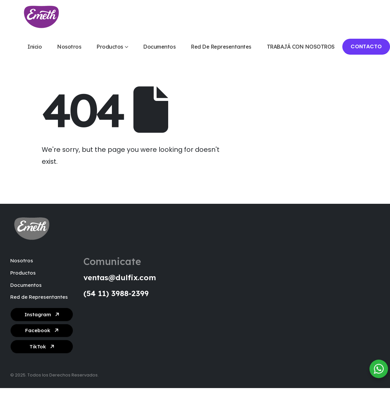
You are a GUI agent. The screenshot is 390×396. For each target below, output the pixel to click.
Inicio (34, 46)
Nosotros (69, 46)
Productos (110, 46)
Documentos (159, 46)
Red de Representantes (221, 46)
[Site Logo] (41, 16)
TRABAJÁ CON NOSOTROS (301, 46)
